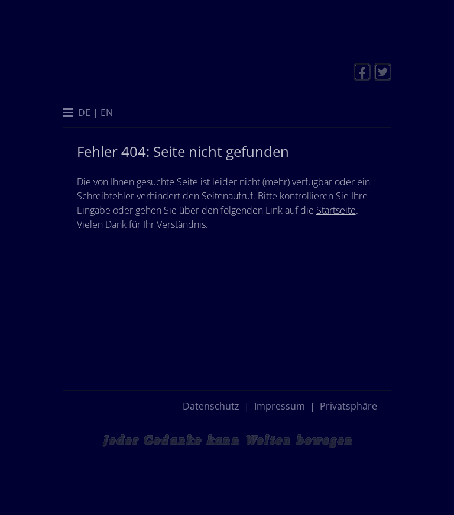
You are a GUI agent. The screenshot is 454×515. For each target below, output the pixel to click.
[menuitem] (84, 112)
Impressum (279, 406)
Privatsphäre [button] (348, 406)
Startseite (336, 210)
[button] (68, 113)
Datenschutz (211, 406)
